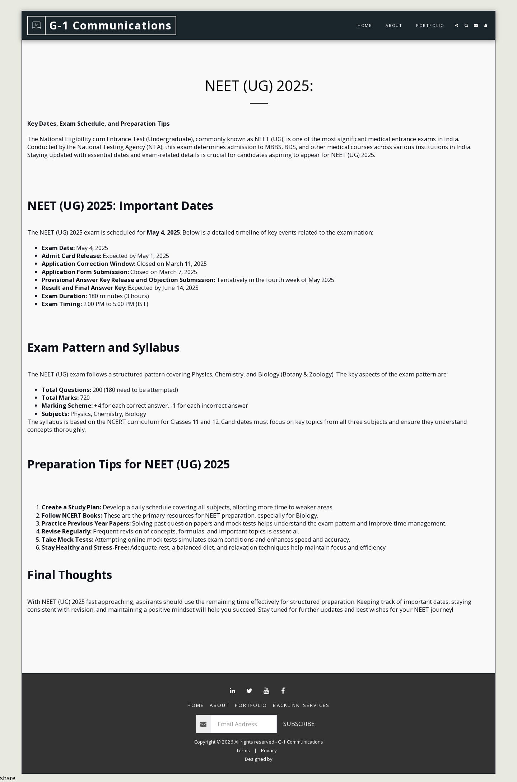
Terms (243, 750)
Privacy (269, 750)
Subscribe (299, 723)
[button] (456, 25)
